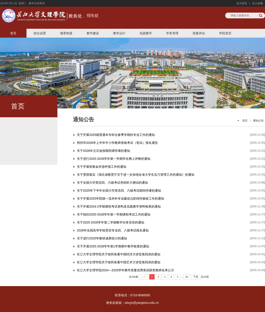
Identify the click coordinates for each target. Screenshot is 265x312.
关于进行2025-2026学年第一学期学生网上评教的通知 (113, 158)
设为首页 (242, 3)
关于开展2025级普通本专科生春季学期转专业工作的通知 (116, 135)
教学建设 (93, 33)
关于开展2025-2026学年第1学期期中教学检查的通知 (113, 246)
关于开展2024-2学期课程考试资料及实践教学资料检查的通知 (119, 206)
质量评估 (199, 33)
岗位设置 (40, 33)
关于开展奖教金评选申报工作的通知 (101, 166)
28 (186, 276)
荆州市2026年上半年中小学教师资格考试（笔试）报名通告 (117, 142)
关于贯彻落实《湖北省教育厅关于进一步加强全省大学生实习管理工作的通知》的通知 (135, 174)
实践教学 (146, 33)
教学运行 (119, 33)
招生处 (93, 15)
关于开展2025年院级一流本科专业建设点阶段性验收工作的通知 (120, 198)
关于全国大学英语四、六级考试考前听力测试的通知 (112, 182)
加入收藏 (257, 3)
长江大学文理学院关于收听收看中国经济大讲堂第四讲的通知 (118, 254)
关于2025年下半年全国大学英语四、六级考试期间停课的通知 (119, 190)
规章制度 (66, 33)
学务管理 (172, 33)
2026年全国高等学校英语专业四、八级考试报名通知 (113, 230)
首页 (13, 33)
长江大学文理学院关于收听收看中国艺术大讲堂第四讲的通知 (118, 262)
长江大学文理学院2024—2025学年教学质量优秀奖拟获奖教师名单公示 (125, 270)
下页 (195, 276)
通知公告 (258, 120)
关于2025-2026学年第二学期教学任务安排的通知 (110, 222)
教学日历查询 (37, 3)
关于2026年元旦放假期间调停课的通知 (103, 150)
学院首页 (225, 33)
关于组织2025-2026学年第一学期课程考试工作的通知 (113, 214)
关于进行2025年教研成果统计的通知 (102, 238)
